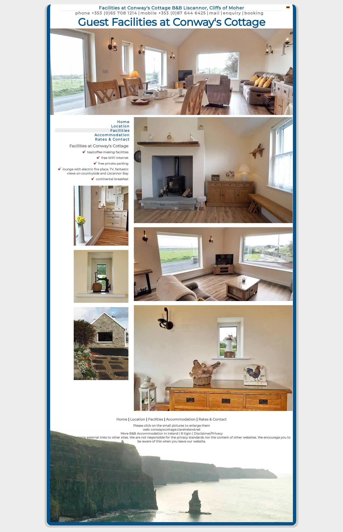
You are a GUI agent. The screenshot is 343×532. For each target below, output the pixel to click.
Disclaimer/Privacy (208, 433)
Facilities (120, 130)
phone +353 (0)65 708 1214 (106, 13)
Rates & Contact (112, 139)
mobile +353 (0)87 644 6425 (173, 13)
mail (214, 13)
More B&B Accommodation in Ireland (149, 433)
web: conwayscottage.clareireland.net (171, 430)
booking (254, 13)
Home (123, 122)
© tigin (186, 433)
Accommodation (112, 135)
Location (120, 126)
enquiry (232, 13)
